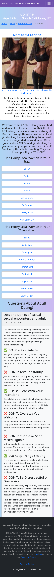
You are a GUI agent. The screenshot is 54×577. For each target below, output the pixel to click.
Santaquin (27, 252)
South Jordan (27, 288)
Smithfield (27, 274)
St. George (27, 205)
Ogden (27, 176)
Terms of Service (29, 557)
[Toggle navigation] (49, 3)
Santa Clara (27, 245)
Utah (12, 23)
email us (38, 554)
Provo (27, 190)
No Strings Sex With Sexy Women (20, 3)
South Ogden (27, 296)
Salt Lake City (27, 198)
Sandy (27, 237)
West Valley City (27, 219)
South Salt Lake (25, 23)
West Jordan (27, 212)
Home (4, 23)
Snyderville (27, 281)
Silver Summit (27, 266)
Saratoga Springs (27, 259)
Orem (27, 183)
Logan (27, 168)
